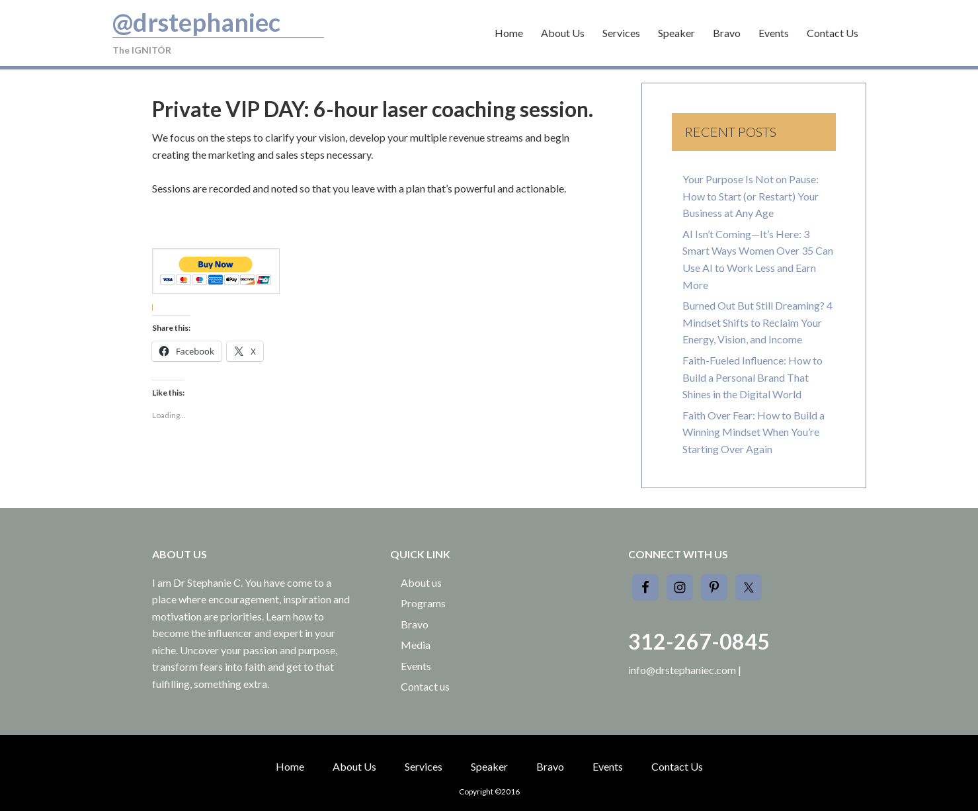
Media (415, 644)
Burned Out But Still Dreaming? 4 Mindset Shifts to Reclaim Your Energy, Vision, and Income (757, 322)
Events (416, 666)
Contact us (425, 686)
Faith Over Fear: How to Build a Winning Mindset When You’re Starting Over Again (753, 432)
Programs (423, 603)
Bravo (414, 624)
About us (421, 582)
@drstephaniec (196, 22)
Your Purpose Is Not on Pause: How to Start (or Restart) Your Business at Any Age (750, 196)
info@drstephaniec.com (682, 669)
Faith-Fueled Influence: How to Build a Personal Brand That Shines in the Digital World (752, 377)
